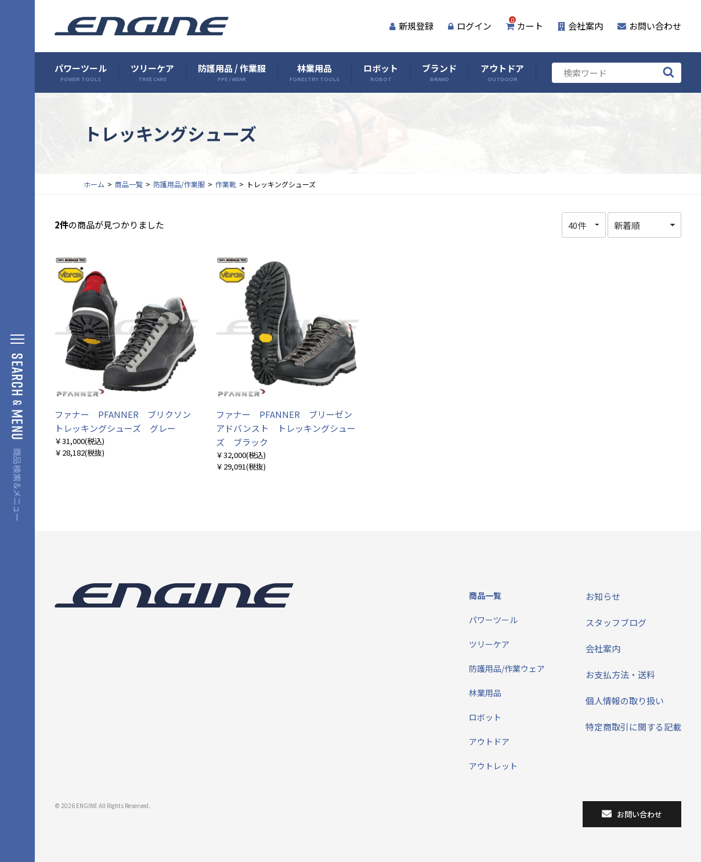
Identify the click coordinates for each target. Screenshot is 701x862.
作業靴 (225, 184)
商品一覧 (129, 184)
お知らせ (603, 596)
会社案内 (580, 26)
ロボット (380, 73)
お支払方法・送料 (620, 674)
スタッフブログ (616, 622)
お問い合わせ (649, 26)
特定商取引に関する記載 (633, 727)
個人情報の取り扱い (625, 700)
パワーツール (81, 73)
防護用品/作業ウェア (507, 668)
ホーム (94, 184)
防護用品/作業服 (179, 184)
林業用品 (314, 73)
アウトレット (493, 766)
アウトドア (502, 73)
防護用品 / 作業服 (232, 73)
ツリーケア (152, 73)
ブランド (439, 73)
